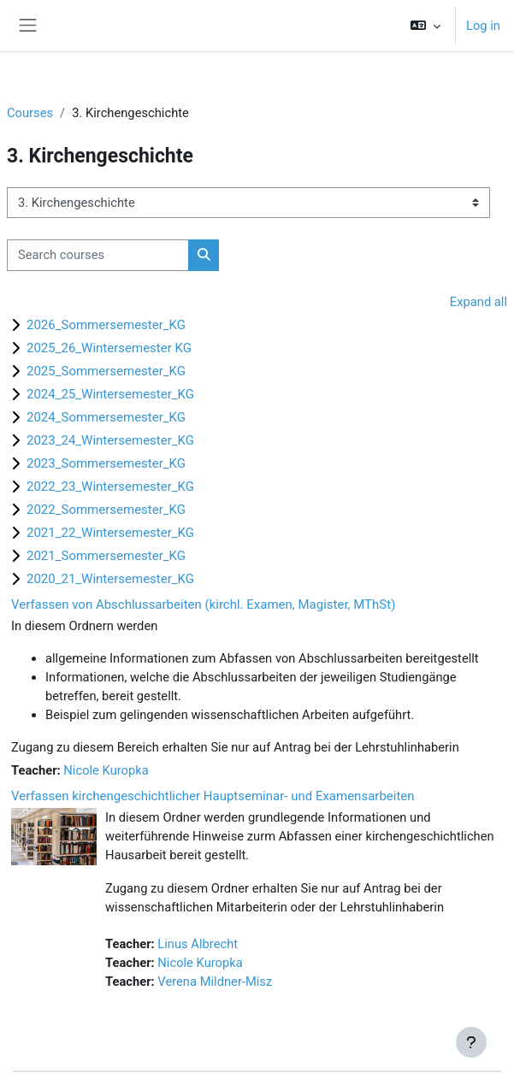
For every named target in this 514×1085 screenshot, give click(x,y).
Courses (30, 113)
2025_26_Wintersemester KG (109, 348)
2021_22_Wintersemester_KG (110, 532)
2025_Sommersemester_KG (106, 371)
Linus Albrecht (197, 944)
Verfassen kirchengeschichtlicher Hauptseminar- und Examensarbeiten (213, 796)
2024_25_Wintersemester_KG (110, 394)
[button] (425, 25)
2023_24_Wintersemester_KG (110, 440)
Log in (483, 25)
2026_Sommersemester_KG (106, 325)
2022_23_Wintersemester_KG (110, 486)
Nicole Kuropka (105, 770)
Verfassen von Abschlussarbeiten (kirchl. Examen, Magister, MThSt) (203, 604)
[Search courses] (98, 254)
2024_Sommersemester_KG (106, 417)
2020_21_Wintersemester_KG (110, 579)
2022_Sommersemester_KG (106, 509)
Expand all (478, 302)
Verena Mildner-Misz (214, 981)
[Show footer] (471, 1042)
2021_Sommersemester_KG (106, 555)
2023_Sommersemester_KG (106, 463)
